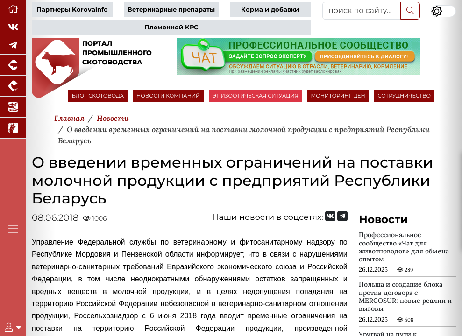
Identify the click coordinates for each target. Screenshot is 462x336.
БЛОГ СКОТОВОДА (98, 95)
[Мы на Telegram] (342, 216)
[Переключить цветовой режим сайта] (443, 11)
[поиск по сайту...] (361, 11)
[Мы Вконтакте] (13, 27)
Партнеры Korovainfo (72, 9)
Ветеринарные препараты (171, 9)
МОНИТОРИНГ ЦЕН (338, 95)
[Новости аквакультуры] (13, 107)
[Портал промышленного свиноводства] (13, 65)
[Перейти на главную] (13, 9)
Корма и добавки (270, 9)
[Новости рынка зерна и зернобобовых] (13, 128)
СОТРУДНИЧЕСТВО (404, 95)
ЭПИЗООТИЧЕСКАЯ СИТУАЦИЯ (255, 95)
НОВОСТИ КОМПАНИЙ (168, 95)
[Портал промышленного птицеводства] (13, 86)
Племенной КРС (171, 27)
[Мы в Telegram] (13, 45)
